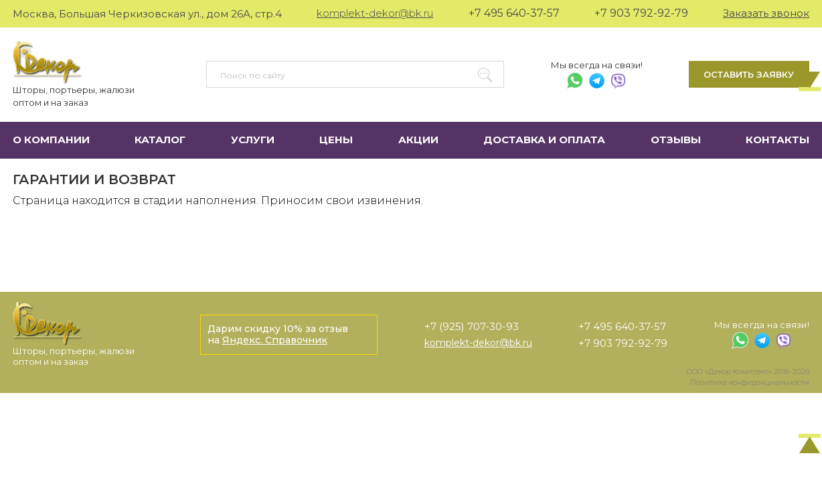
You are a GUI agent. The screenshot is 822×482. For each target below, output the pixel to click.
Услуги (252, 139)
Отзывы (676, 139)
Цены (336, 139)
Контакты (777, 139)
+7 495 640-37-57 (514, 13)
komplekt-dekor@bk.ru (375, 13)
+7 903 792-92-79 (641, 13)
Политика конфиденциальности (749, 382)
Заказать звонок (766, 13)
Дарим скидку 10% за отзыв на (278, 334)
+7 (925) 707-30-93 (471, 326)
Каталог (160, 139)
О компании (51, 139)
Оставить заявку (749, 74)
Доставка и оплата (544, 139)
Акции (418, 139)
